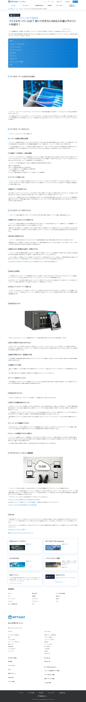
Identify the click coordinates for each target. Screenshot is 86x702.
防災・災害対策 (47, 646)
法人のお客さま (17, 2)
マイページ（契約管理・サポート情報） (52, 670)
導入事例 (10, 661)
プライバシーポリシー (51, 692)
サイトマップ (21, 692)
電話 (9, 637)
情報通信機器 (10, 646)
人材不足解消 (46, 648)
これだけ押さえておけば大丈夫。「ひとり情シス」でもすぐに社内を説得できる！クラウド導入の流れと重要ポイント (32, 261)
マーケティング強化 (48, 644)
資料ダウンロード (59, 1)
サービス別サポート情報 (49, 674)
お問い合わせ (68, 1)
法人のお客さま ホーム (15, 623)
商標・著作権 (41, 692)
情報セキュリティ (11, 644)
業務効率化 (46, 641)
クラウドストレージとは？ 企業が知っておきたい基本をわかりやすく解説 (23, 499)
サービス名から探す (11, 648)
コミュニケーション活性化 (49, 639)
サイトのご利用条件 (31, 692)
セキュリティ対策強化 (48, 637)
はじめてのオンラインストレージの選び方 (17, 529)
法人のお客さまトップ (11, 8)
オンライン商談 (11, 681)
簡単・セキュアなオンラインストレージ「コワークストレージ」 (20, 532)
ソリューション (47, 631)
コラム (53, 1)
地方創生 (46, 651)
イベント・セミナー (12, 665)
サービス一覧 (10, 651)
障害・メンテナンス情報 (49, 678)
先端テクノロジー (47, 653)
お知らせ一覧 (47, 661)
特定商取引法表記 (62, 692)
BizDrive (21, 8)
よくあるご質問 (47, 682)
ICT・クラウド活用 (11, 639)
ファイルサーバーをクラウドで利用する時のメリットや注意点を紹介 (22, 504)
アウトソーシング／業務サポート (14, 641)
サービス (10, 631)
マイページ (75, 1)
